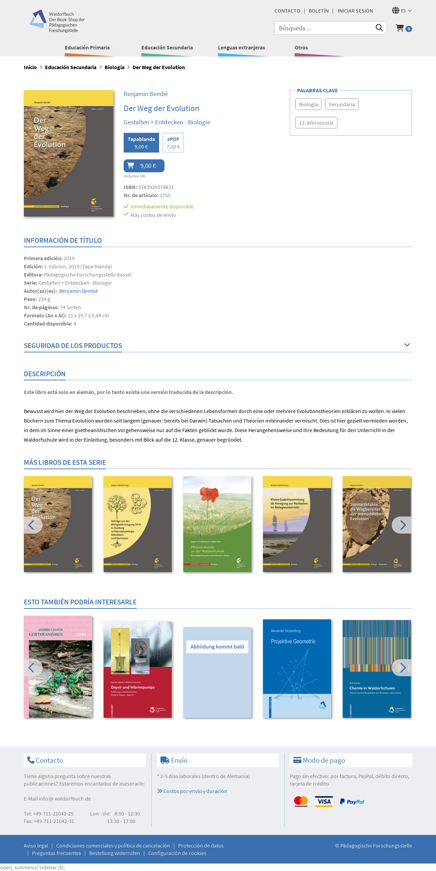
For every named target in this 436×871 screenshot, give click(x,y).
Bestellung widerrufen (114, 853)
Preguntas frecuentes (56, 853)
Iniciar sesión (355, 10)
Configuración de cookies (177, 853)
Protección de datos (201, 845)
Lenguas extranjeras (241, 47)
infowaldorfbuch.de (65, 798)
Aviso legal (36, 845)
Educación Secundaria (167, 47)
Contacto (287, 10)
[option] (59, 525)
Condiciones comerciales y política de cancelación (113, 845)
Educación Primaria (87, 47)
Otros (301, 47)
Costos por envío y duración (192, 791)
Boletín (319, 10)
